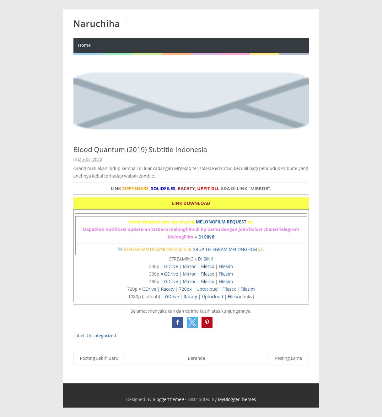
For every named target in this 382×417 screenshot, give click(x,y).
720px (185, 289)
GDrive (171, 266)
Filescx (207, 266)
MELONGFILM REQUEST (221, 222)
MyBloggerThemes (237, 399)
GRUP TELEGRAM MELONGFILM (224, 249)
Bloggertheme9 (168, 399)
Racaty (168, 289)
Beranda (196, 358)
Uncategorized (101, 335)
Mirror (189, 266)
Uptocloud (207, 289)
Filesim (226, 266)
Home (84, 45)
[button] (177, 322)
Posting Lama (288, 358)
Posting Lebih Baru (99, 358)
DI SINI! (206, 237)
